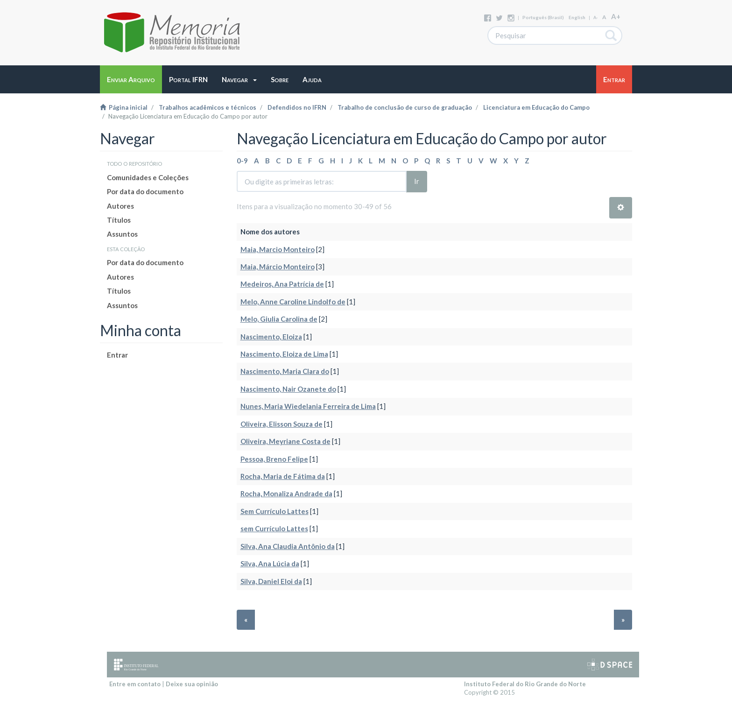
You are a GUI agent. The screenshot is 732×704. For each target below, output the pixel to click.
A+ (615, 16)
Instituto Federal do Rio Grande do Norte (525, 684)
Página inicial (124, 107)
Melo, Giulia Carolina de (278, 319)
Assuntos (122, 234)
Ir (416, 181)
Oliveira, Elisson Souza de (281, 424)
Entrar (117, 355)
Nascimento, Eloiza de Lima (284, 354)
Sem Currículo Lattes (274, 511)
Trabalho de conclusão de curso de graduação (405, 107)
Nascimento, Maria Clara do (284, 371)
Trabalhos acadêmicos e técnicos (207, 107)
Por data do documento (145, 191)
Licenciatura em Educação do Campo (536, 107)
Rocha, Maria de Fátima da (282, 476)
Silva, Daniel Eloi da (271, 581)
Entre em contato (135, 684)
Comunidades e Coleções (148, 177)
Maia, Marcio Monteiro (277, 249)
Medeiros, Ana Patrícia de (282, 284)
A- (595, 17)
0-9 (242, 160)
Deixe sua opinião (192, 684)
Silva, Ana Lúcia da (269, 563)
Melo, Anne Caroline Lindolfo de (292, 301)
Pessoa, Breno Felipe (274, 459)
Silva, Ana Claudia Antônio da (287, 546)
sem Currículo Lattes (274, 528)
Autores (120, 206)
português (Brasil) (543, 17)
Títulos (119, 220)
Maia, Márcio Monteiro (277, 266)
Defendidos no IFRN (296, 107)
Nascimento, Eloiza (271, 336)
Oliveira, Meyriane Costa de (285, 441)
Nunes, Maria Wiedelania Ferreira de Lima (308, 406)
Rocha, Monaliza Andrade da (286, 493)
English (577, 17)
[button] (239, 79)
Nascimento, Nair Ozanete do (288, 389)
